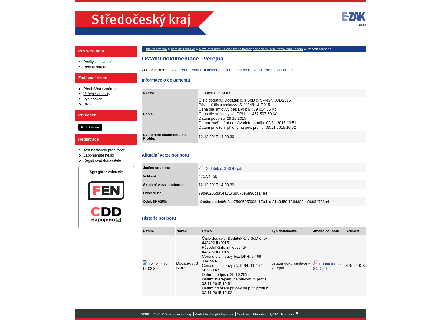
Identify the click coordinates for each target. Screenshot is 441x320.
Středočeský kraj (145, 23)
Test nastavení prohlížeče (104, 150)
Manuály (259, 314)
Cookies (243, 314)
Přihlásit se (90, 127)
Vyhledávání (94, 99)
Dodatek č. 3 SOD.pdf (223, 168)
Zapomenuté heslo (99, 155)
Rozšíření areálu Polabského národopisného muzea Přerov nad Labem (251, 49)
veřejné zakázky (183, 49)
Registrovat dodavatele (102, 160)
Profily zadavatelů (98, 62)
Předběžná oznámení (101, 89)
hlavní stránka (156, 49)
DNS (87, 104)
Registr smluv (95, 67)
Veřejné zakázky (97, 94)
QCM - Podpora (282, 314)
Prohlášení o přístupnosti (214, 314)
